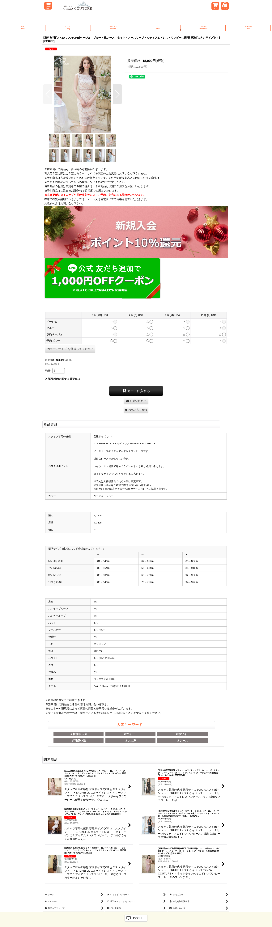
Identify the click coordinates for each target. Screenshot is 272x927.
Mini (158, 28)
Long (67, 28)
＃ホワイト (182, 734)
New (22, 28)
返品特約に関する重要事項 (62, 378)
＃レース (182, 740)
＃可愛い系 (78, 740)
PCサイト (138, 918)
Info (248, 28)
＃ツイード (130, 734)
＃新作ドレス (78, 734)
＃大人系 (130, 740)
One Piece (203, 28)
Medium (113, 28)
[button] (47, 94)
